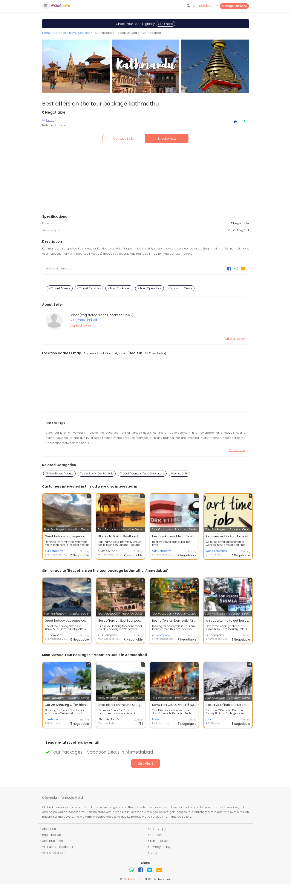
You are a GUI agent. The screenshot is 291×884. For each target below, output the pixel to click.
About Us (49, 829)
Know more (237, 450)
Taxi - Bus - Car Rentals (96, 473)
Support (156, 835)
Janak (50, 120)
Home (46, 33)
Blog (153, 853)
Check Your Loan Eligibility (145, 24)
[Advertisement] (145, 180)
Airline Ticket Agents (59, 473)
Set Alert (145, 763)
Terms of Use (160, 841)
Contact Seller (124, 138)
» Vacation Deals (180, 288)
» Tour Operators (149, 288)
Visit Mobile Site (53, 853)
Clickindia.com (133, 879)
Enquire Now (167, 138)
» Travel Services (89, 288)
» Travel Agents (59, 288)
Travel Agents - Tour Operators (142, 473)
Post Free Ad (51, 835)
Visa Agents (179, 473)
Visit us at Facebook (57, 847)
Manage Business (234, 6)
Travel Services (79, 33)
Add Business (52, 841)
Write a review (234, 338)
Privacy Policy (160, 847)
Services (60, 33)
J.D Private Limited (83, 320)
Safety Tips (158, 829)
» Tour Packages (119, 288)
